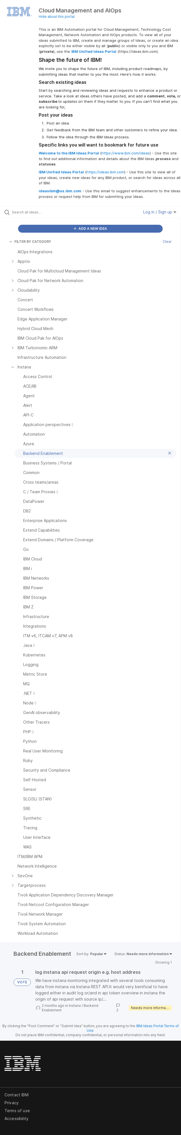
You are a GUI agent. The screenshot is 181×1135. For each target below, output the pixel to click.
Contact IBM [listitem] (17, 1094)
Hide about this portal (57, 16)
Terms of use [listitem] (17, 1110)
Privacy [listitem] (12, 1102)
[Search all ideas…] (44, 212)
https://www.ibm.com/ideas (125, 153)
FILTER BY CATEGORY (30, 241)
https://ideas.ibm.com (105, 172)
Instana (75, 1005)
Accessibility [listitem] (17, 1118)
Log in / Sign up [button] (159, 211)
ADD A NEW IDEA (90, 228)
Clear (167, 241)
